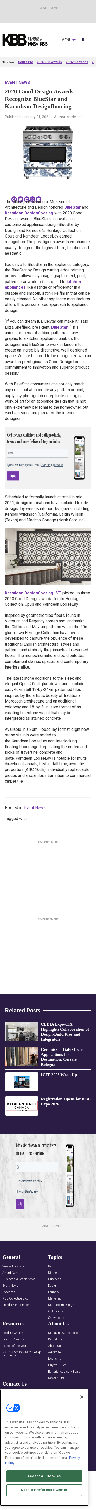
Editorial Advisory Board (64, 1371)
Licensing (54, 1358)
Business (54, 1279)
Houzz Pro (25, 62)
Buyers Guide (57, 1365)
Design (53, 1285)
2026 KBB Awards (49, 62)
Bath (51, 1266)
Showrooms (56, 1318)
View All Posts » (13, 1266)
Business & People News (19, 1279)
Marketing (55, 1298)
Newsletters (56, 1378)
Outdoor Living (58, 1311)
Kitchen (53, 1273)
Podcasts (8, 1292)
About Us (54, 1346)
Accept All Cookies (44, 1480)
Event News (17, 82)
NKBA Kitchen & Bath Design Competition (22, 1354)
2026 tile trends (77, 62)
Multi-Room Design (61, 1305)
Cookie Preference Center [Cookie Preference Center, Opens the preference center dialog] (44, 1494)
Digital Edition (57, 1339)
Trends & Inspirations (16, 1305)
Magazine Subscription (63, 1333)
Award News (10, 1273)
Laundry (53, 1292)
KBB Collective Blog (15, 1298)
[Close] (82, 1401)
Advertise (54, 1352)
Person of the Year (14, 1346)
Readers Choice (12, 1333)
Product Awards (13, 1339)
